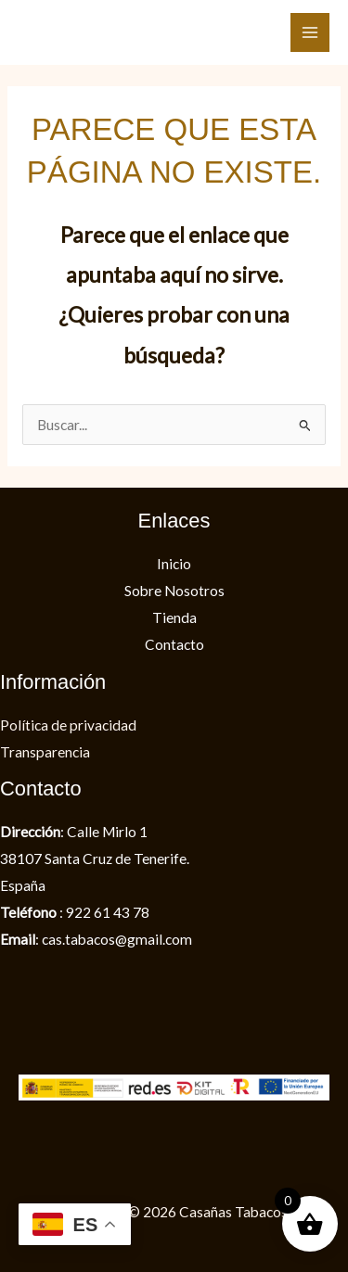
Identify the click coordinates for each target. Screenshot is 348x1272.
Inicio (174, 563)
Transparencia (45, 752)
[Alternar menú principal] (309, 32)
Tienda (174, 617)
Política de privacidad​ (68, 725)
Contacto (174, 644)
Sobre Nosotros (174, 590)
